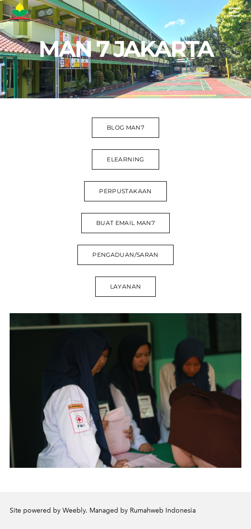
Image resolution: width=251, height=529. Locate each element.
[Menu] (234, 12)
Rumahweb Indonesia (163, 510)
